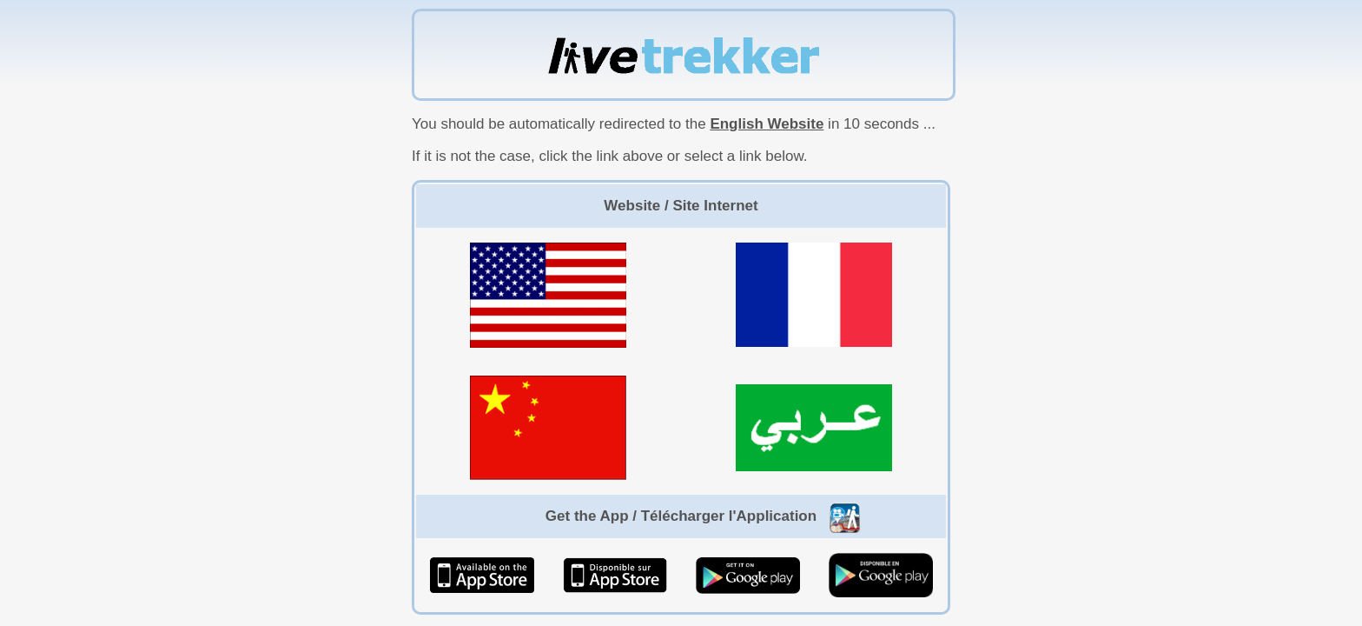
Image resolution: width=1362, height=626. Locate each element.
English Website (766, 124)
